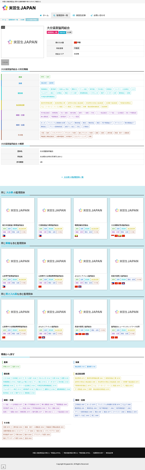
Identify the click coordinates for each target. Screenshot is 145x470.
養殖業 (91, 366)
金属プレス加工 (82, 415)
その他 (7, 422)
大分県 (22, 20)
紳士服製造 (47, 404)
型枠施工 (8, 393)
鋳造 (98, 412)
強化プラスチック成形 (12, 438)
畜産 (15, 366)
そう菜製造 (80, 389)
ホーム (4, 20)
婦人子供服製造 (32, 404)
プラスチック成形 (42, 434)
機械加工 (132, 412)
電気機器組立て (123, 408)
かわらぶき (44, 378)
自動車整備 (9, 431)
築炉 (18, 393)
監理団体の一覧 (13, 20)
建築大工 (50, 389)
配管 (64, 378)
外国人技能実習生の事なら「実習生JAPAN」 (47, 453)
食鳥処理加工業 (112, 378)
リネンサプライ (52, 431)
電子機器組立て (106, 408)
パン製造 (127, 385)
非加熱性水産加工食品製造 (109, 382)
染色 (48, 412)
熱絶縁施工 (9, 382)
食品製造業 (80, 373)
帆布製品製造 (38, 408)
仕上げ (126, 404)
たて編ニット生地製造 (12, 404)
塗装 (28, 438)
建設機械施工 (63, 389)
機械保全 (92, 408)
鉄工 (95, 415)
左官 (55, 378)
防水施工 (63, 382)
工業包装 (17, 427)
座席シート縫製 (10, 412)
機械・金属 (80, 400)
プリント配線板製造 (83, 412)
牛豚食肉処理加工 (83, 385)
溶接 (6, 427)
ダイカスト (119, 412)
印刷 (18, 434)
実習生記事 (109, 453)
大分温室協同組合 (32, 20)
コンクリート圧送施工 (25, 385)
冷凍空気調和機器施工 (46, 385)
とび (6, 378)
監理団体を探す (98, 453)
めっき (91, 404)
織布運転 (37, 412)
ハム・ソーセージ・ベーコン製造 (106, 385)
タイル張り (30, 378)
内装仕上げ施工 (24, 382)
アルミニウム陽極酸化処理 (109, 404)
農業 (6, 362)
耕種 (6, 366)
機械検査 (80, 408)
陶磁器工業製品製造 (55, 427)
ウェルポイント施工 (12, 389)
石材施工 (17, 378)
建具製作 (28, 389)
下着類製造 (61, 404)
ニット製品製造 (61, 412)
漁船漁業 (80, 366)
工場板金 (80, 404)
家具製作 (8, 434)
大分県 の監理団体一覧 (73, 177)
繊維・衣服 (8, 400)
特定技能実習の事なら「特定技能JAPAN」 (77, 453)
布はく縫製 (53, 408)
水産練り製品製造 (130, 382)
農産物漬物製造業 (95, 378)
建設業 (7, 373)
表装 (39, 389)
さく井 (52, 382)
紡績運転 (25, 412)
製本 (28, 434)
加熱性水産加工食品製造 (85, 382)
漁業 (77, 362)
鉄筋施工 (30, 393)
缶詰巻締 (80, 378)
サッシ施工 (39, 382)
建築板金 (8, 385)
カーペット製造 (22, 408)
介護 (39, 431)
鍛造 (107, 412)
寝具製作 (8, 408)
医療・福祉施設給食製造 (99, 389)
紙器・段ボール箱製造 (34, 427)
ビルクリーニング (25, 431)
